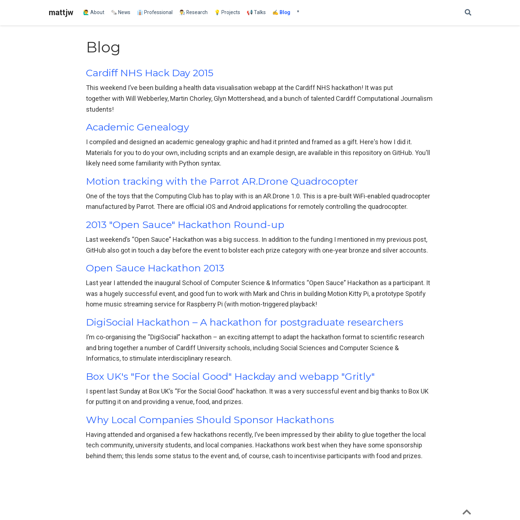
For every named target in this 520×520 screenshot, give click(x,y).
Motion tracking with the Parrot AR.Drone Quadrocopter (222, 181)
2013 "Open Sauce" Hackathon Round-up (185, 225)
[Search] (468, 13)
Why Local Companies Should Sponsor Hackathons (210, 420)
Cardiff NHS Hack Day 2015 (149, 73)
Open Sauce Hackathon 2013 (155, 268)
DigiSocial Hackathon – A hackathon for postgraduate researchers (244, 322)
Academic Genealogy (137, 127)
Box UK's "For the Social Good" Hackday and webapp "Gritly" (230, 376)
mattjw (61, 12)
